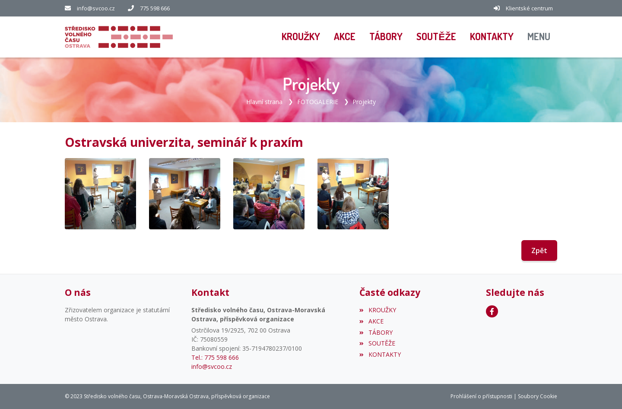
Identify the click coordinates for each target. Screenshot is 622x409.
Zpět (539, 250)
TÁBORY (375, 332)
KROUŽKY (377, 310)
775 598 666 (155, 8)
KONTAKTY (379, 354)
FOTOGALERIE (317, 102)
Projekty (364, 102)
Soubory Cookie (537, 396)
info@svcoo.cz (96, 8)
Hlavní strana (264, 102)
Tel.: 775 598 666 (215, 357)
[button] (538, 37)
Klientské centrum (529, 8)
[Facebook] (492, 311)
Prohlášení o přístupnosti (481, 396)
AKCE (371, 321)
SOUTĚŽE (377, 343)
